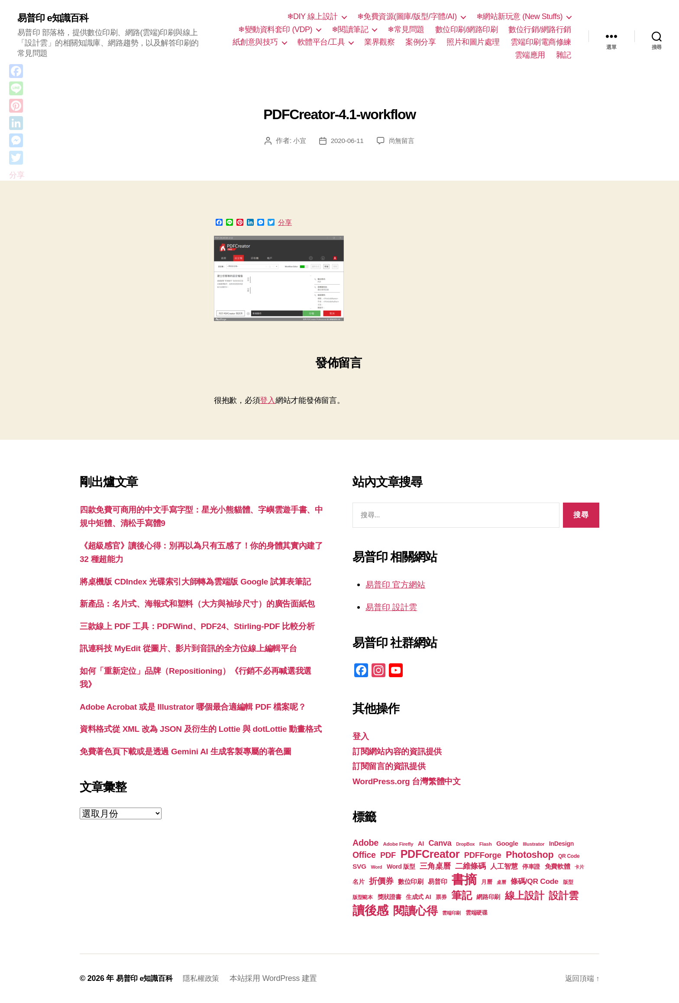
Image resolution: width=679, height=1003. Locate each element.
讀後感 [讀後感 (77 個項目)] (370, 910)
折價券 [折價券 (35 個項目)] (381, 881)
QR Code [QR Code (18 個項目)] (568, 856)
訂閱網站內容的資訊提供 (401, 751)
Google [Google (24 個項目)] (507, 843)
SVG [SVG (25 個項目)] (359, 866)
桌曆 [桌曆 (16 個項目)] (501, 882)
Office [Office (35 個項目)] (364, 855)
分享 (285, 222)
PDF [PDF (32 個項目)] (388, 855)
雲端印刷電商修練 (541, 42)
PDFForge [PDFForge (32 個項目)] (482, 855)
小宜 (298, 140)
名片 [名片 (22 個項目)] (358, 881)
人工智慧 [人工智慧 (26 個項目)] (503, 866)
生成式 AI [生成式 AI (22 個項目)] (418, 896)
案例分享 (420, 42)
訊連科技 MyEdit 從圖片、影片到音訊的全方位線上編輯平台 (200, 689)
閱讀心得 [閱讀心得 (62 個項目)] (415, 911)
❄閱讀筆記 (350, 29)
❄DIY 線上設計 (312, 16)
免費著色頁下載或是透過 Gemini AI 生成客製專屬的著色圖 (197, 819)
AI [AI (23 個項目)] (421, 843)
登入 (267, 400)
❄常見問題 (406, 29)
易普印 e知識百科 (56, 18)
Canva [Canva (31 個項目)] (440, 843)
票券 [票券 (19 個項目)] (441, 897)
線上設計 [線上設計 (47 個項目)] (524, 895)
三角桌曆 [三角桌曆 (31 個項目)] (435, 866)
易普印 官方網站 (398, 584)
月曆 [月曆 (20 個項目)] (486, 882)
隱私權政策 (205, 978)
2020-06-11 (347, 140)
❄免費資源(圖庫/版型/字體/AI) (407, 16)
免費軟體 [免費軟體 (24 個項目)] (557, 866)
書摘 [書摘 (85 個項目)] (464, 879)
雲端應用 (530, 55)
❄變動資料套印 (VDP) (275, 29)
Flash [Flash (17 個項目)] (485, 844)
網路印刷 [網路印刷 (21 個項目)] (488, 897)
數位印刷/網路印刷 (466, 29)
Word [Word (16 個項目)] (376, 867)
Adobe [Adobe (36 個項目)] (365, 842)
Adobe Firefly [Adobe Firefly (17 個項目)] (398, 844)
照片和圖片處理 (473, 42)
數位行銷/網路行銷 (539, 29)
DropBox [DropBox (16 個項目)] (465, 844)
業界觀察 (379, 42)
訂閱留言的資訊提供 (392, 766)
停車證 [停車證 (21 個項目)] (531, 866)
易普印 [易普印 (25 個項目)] (437, 881)
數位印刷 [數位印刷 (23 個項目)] (411, 881)
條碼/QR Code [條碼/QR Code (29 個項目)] (534, 881)
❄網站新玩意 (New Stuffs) (519, 16)
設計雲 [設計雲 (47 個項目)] (563, 895)
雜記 (563, 55)
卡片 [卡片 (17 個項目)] (579, 867)
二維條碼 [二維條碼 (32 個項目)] (470, 865)
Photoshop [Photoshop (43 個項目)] (529, 854)
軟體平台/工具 (321, 42)
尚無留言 (402, 140)
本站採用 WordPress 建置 (279, 978)
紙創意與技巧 (255, 42)
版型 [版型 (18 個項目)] (568, 882)
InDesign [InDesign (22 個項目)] (561, 843)
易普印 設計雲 (394, 607)
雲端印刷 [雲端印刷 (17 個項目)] (451, 912)
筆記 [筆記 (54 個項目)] (461, 895)
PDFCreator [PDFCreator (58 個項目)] (430, 854)
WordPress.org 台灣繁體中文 (412, 781)
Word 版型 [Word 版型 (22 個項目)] (401, 866)
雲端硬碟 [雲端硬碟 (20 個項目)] (477, 912)
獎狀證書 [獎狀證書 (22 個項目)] (389, 896)
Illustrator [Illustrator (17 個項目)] (533, 844)
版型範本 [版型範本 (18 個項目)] (362, 897)
